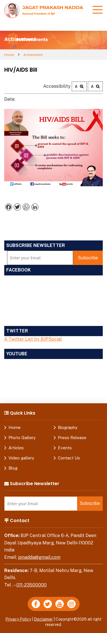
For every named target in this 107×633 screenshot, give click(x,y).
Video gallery (21, 457)
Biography (67, 427)
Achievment (33, 55)
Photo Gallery (22, 437)
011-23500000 (31, 585)
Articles (16, 447)
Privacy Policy (18, 619)
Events (65, 447)
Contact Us (69, 457)
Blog (13, 468)
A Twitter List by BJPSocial (33, 339)
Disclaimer (43, 619)
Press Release (72, 437)
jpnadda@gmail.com (39, 557)
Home (9, 55)
